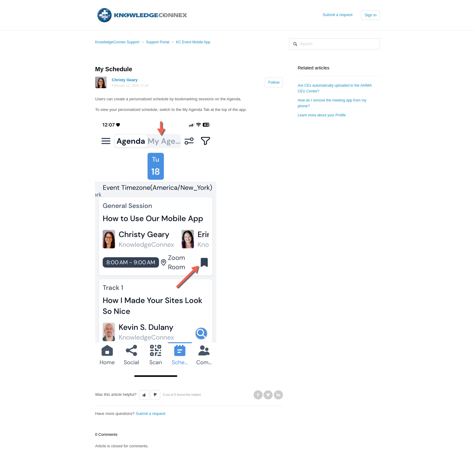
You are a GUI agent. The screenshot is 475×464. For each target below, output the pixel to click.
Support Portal (157, 42)
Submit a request (337, 14)
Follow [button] (274, 82)
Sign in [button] (370, 15)
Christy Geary (125, 80)
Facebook (258, 394)
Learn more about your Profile (322, 115)
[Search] (334, 43)
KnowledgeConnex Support (117, 42)
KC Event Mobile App (193, 42)
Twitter (268, 394)
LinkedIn (278, 394)
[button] (144, 395)
